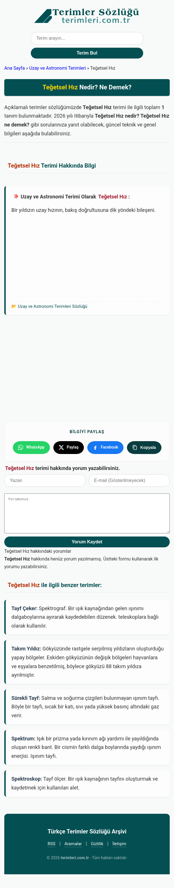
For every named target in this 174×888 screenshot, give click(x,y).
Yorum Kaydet (87, 555)
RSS (51, 857)
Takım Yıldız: (26, 663)
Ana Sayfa (14, 68)
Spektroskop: (26, 793)
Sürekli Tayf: (25, 712)
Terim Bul (87, 53)
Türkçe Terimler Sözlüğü (87, 16)
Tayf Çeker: (24, 622)
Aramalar (73, 857)
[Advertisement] (87, 257)
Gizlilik (97, 857)
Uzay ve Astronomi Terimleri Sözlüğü (52, 306)
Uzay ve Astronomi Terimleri (57, 68)
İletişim (119, 857)
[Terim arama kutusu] (87, 38)
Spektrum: (23, 752)
